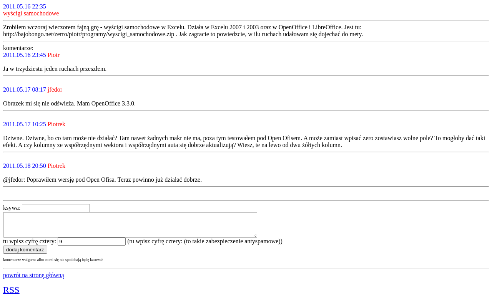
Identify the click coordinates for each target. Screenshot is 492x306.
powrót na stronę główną (33, 279)
